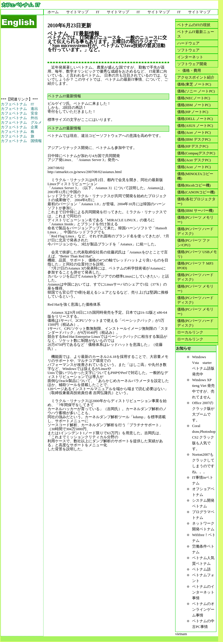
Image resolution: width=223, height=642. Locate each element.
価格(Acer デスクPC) (194, 160)
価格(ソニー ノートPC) (196, 91)
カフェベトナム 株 (17, 132)
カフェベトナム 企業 (19, 127)
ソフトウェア (188, 50)
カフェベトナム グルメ (21, 123)
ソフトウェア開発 (192, 64)
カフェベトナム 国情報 (21, 141)
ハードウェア (188, 43)
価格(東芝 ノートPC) (194, 84)
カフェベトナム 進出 (19, 109)
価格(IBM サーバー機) (195, 211)
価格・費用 (191, 71)
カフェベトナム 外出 (19, 118)
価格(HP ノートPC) (192, 112)
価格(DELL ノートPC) (195, 119)
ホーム (53, 12)
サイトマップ (77, 12)
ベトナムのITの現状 (193, 25)
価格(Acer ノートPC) (194, 133)
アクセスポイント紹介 (195, 77)
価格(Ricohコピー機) (194, 185)
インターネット (190, 57)
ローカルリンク (190, 332)
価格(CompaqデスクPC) (196, 153)
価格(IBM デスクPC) (194, 139)
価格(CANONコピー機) (196, 192)
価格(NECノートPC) (193, 98)
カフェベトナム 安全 (19, 113)
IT (97, 12)
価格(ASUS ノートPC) (195, 126)
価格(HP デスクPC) (192, 146)
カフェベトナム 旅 (17, 136)
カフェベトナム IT (17, 104)
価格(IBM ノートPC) (194, 105)
